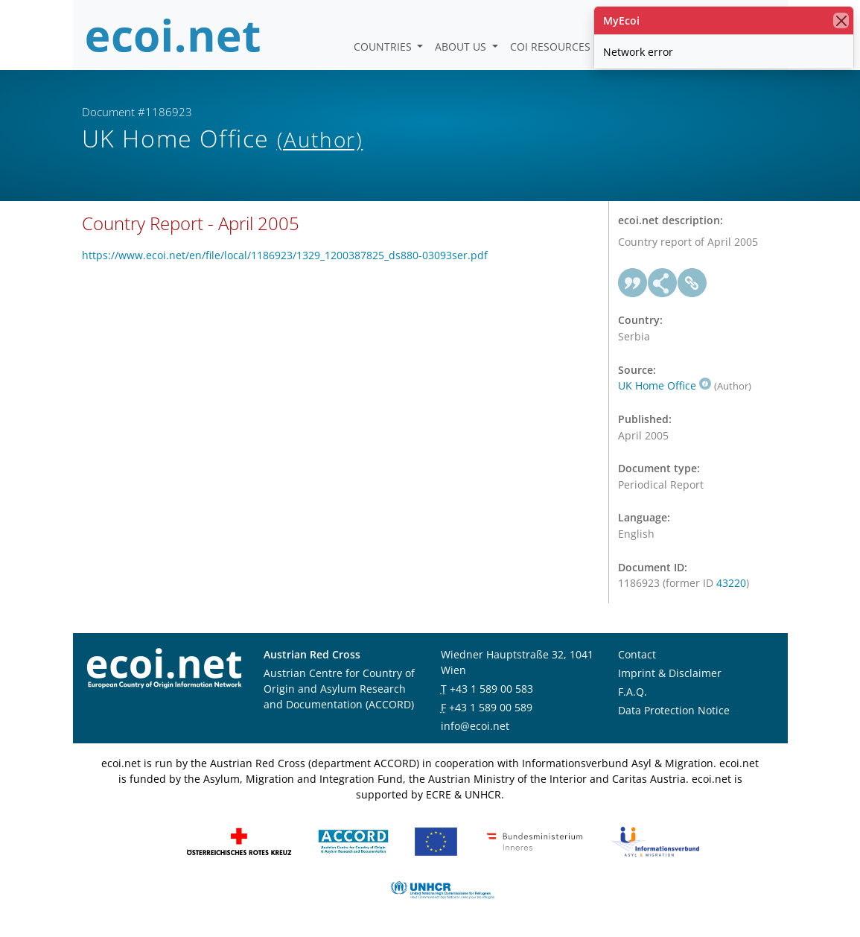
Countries (384, 46)
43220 (731, 583)
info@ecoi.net (475, 726)
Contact (637, 654)
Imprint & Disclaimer (670, 673)
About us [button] (462, 46)
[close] (841, 20)
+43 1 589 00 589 (490, 707)
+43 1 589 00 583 (491, 689)
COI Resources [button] (551, 46)
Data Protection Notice (674, 710)
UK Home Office (664, 385)
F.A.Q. (632, 692)
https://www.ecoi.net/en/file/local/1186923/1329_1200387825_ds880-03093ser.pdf (285, 255)
